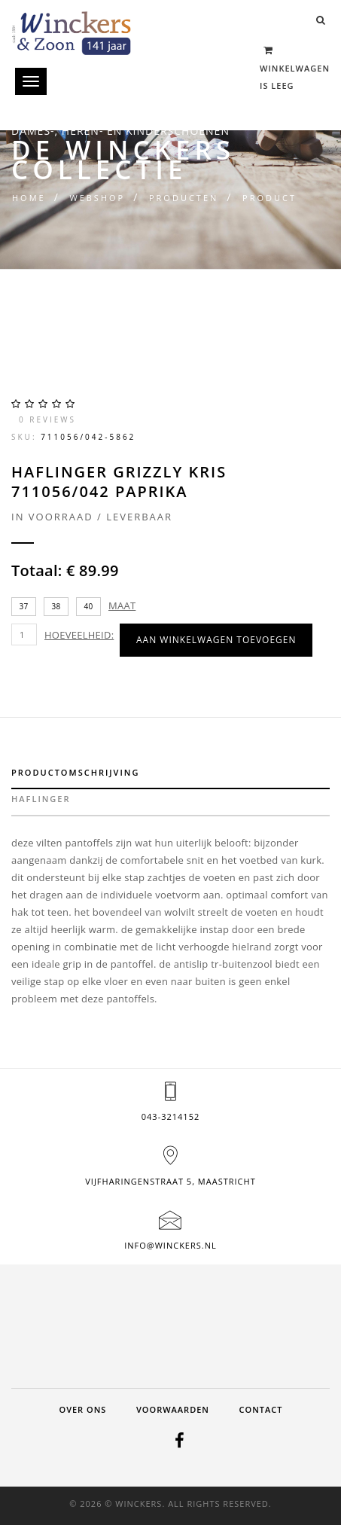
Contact (261, 1409)
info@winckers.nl (170, 1245)
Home (29, 197)
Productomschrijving (75, 772)
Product (269, 197)
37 (24, 606)
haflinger (41, 798)
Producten (183, 197)
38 (56, 606)
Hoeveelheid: (79, 635)
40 (88, 606)
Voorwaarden (172, 1409)
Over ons (82, 1409)
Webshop (97, 197)
